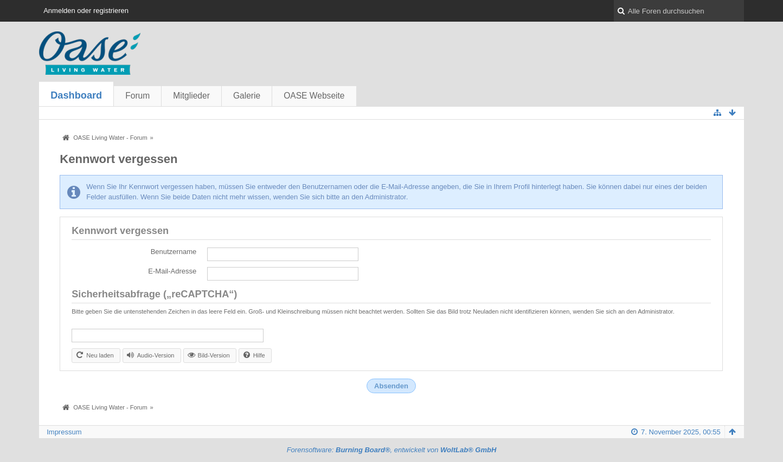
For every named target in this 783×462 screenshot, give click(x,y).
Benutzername (174, 252)
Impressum (64, 432)
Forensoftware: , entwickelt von (392, 450)
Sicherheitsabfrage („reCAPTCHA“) (154, 294)
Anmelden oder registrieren (86, 10)
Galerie (246, 95)
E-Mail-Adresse (172, 271)
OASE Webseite (314, 95)
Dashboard (76, 95)
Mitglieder (191, 95)
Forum (137, 95)
